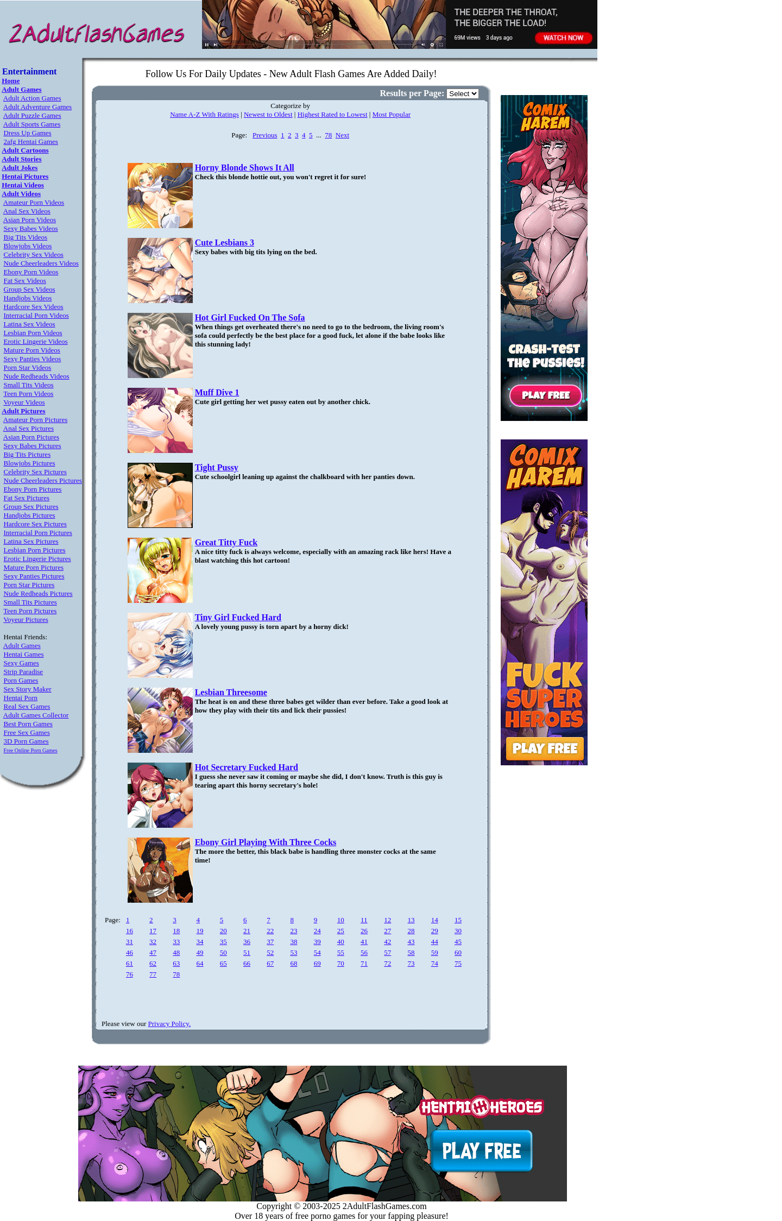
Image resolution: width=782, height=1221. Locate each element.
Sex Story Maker (28, 689)
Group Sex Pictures (31, 506)
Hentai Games (24, 654)
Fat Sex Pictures (27, 498)
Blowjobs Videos (28, 246)
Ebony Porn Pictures (33, 489)
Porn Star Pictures (29, 585)
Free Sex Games (27, 732)
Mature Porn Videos (32, 350)
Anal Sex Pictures (28, 428)
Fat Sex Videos (25, 280)
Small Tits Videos (29, 385)
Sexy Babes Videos (31, 228)
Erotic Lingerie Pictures (37, 559)
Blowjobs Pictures (29, 463)
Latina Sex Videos (29, 324)
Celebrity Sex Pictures (35, 472)
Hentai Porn (20, 698)
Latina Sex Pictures (31, 541)
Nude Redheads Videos (37, 376)
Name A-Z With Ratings (204, 114)
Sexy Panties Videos (32, 359)
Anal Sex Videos (27, 211)
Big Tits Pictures (27, 454)
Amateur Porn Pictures (35, 420)
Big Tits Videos (26, 237)
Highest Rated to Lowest (333, 114)
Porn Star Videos (28, 367)
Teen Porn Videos (28, 393)
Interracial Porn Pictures (38, 532)
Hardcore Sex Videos (34, 307)
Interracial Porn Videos (36, 315)
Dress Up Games (28, 133)
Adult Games (22, 645)
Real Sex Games (27, 706)
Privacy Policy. (169, 1023)
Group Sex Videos (29, 289)
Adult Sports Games (31, 124)
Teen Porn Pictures (29, 611)
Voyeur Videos (24, 402)
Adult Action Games (32, 98)
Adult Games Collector (36, 715)
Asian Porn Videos (29, 220)
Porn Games (21, 680)
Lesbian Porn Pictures (35, 550)
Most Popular (392, 114)
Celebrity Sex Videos (34, 254)
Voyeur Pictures (25, 619)
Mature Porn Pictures (34, 567)
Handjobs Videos (28, 298)
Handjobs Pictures (29, 515)
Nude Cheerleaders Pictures (43, 480)
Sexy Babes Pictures (32, 446)
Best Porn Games (28, 724)
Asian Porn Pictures (31, 437)
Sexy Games (21, 663)
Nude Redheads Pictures (38, 593)
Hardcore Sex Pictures (35, 524)
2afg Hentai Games (31, 141)
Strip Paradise (23, 672)
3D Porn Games (26, 741)
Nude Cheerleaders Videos (41, 263)
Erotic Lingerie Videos (36, 341)
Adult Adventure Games (37, 107)
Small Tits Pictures (30, 602)
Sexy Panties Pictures (34, 576)
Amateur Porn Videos (33, 202)
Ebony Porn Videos (31, 272)
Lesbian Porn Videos (33, 333)
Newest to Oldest (268, 114)
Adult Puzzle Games (32, 115)
